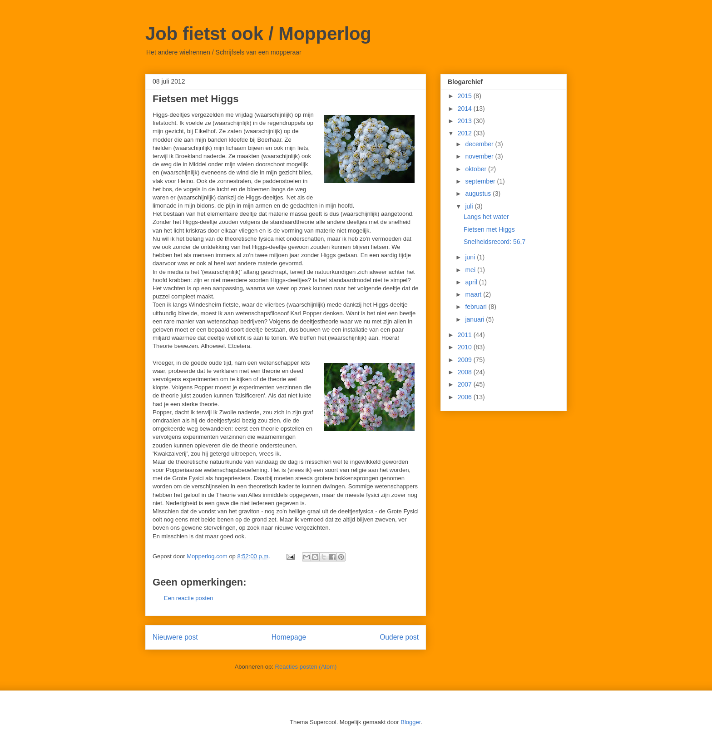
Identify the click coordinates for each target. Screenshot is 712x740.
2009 (466, 359)
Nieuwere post (175, 637)
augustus (479, 193)
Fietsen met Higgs (489, 229)
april (472, 282)
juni (471, 257)
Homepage (289, 637)
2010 (466, 347)
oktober (476, 169)
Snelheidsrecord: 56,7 (494, 241)
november (480, 156)
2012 (466, 133)
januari (475, 319)
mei (471, 269)
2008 (466, 372)
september (481, 181)
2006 (466, 397)
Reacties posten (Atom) (306, 666)
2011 (466, 334)
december (480, 144)
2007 (466, 384)
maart (474, 294)
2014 (466, 108)
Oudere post (399, 637)
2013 (466, 120)
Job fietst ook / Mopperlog (258, 34)
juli (470, 206)
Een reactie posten (188, 598)
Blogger (410, 722)
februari (476, 306)
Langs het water (486, 216)
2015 (466, 95)
